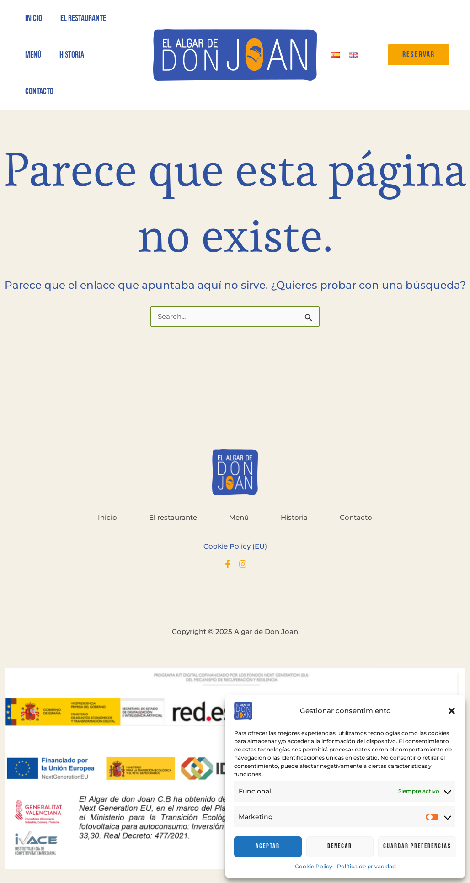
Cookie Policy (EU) (235, 546)
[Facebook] (228, 564)
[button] (451, 710)
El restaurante (173, 517)
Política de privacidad (366, 866)
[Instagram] (243, 564)
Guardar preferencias (417, 846)
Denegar (339, 846)
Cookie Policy (313, 866)
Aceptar (268, 846)
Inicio (107, 517)
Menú (239, 517)
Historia (294, 517)
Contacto (356, 517)
